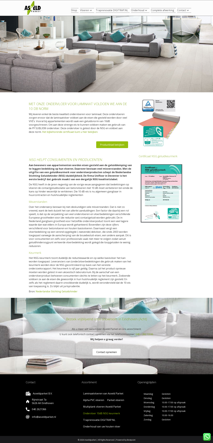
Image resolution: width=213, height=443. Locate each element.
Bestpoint (131, 440)
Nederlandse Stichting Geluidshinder (56, 291)
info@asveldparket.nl (44, 417)
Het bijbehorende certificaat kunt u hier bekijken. (70, 132)
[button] (91, 10)
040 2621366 (39, 409)
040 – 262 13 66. (145, 334)
